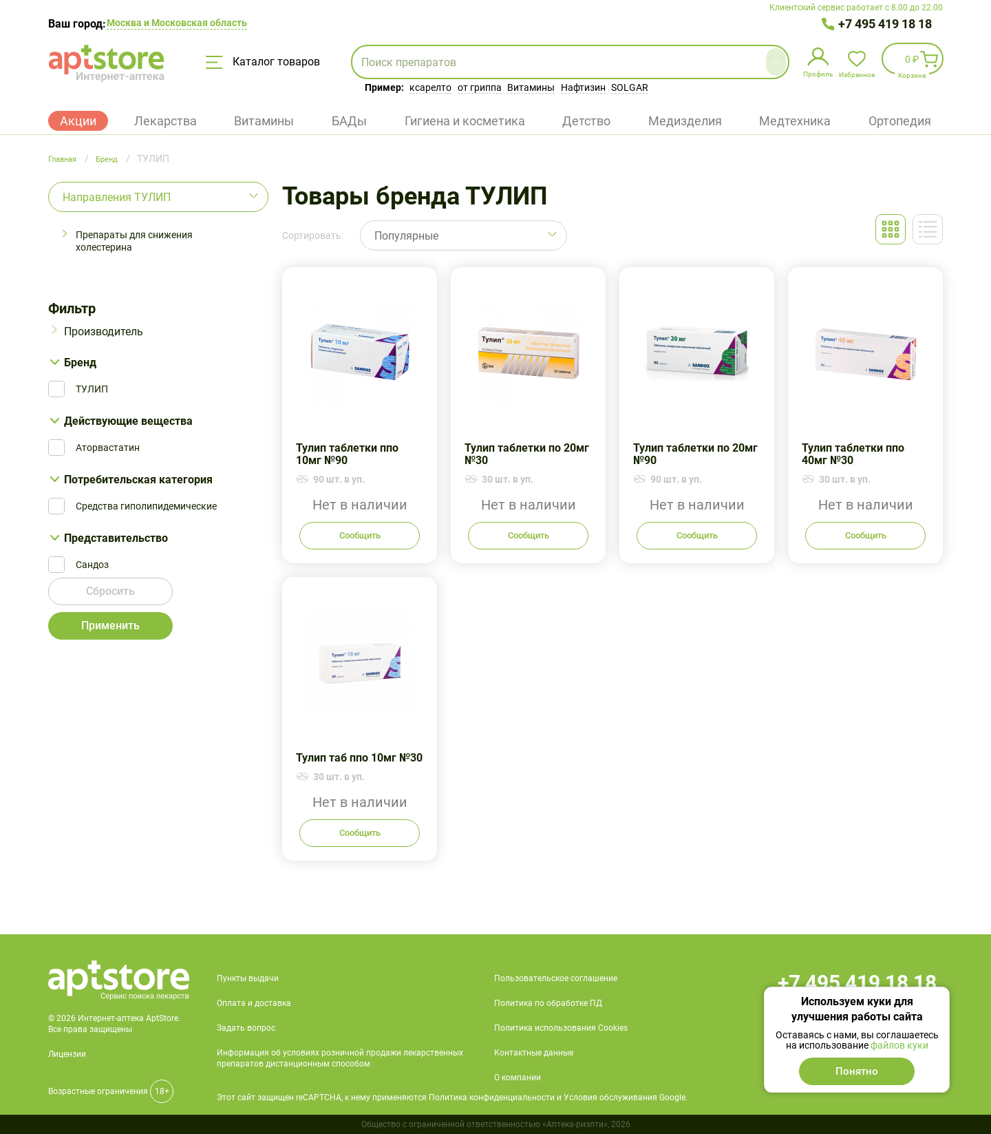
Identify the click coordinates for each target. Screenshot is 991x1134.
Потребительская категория (138, 479)
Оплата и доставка (254, 1003)
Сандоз (92, 564)
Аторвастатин (108, 447)
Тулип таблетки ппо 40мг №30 (865, 415)
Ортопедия (900, 121)
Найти (741, 61)
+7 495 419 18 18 (885, 24)
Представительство (116, 538)
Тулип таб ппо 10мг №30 (359, 719)
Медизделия (685, 121)
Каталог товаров (263, 62)
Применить (111, 631)
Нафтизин (583, 87)
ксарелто (430, 87)
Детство (586, 121)
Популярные (406, 235)
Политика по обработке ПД (548, 1003)
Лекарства (165, 121)
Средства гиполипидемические (146, 506)
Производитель (103, 331)
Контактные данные (533, 1053)
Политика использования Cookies (561, 1028)
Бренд (80, 362)
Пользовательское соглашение (555, 978)
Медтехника (795, 121)
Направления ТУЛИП (117, 197)
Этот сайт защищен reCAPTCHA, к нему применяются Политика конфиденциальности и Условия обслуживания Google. (452, 1097)
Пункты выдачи (248, 978)
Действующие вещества (128, 421)
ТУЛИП (92, 389)
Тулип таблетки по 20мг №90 (696, 415)
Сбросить (110, 596)
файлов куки (899, 1045)
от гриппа (480, 87)
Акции (78, 121)
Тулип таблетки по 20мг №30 (528, 415)
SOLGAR (629, 87)
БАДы (349, 121)
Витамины (531, 87)
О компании (517, 1077)
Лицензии (67, 1054)
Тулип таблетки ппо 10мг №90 (359, 415)
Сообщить (359, 535)
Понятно (856, 1071)
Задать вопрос (246, 1028)
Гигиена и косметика (465, 121)
